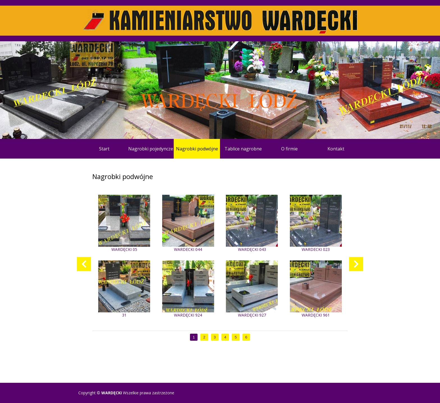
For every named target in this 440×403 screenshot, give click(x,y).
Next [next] (356, 267)
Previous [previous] (84, 267)
